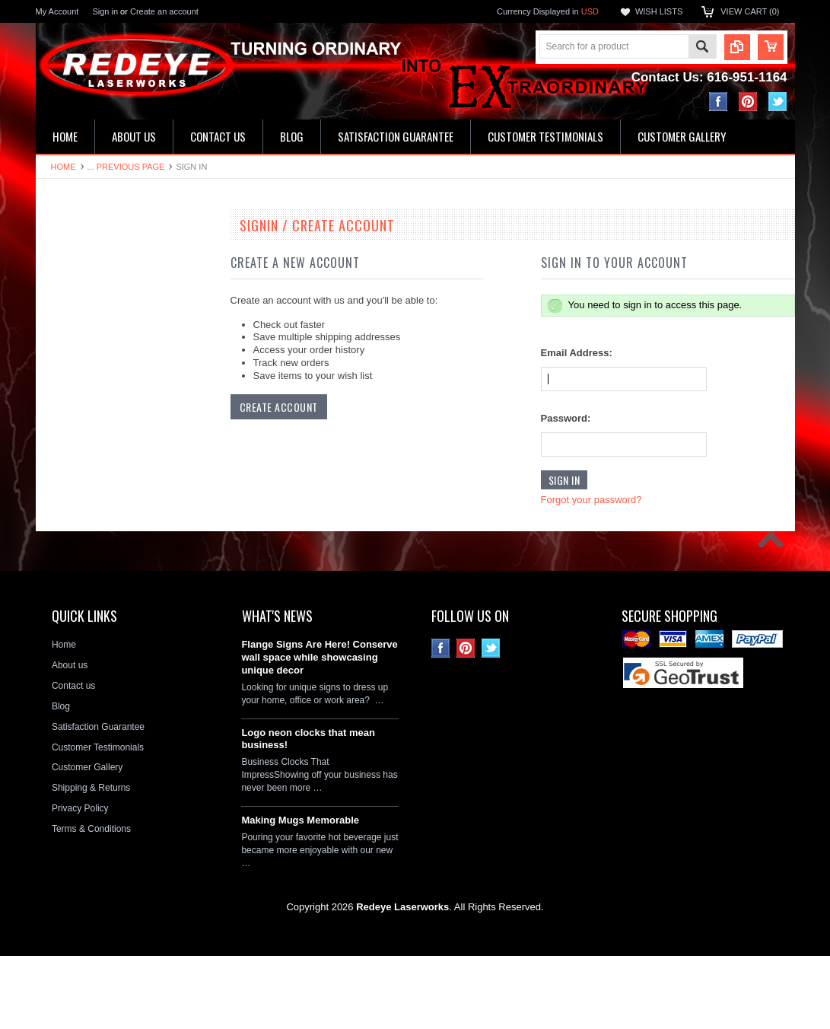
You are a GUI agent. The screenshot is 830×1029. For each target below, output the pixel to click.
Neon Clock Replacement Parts (107, 589)
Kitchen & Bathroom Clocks (99, 332)
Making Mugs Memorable (300, 893)
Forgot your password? (591, 499)
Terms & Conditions (91, 902)
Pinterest (748, 101)
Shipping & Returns (91, 860)
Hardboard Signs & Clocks (97, 383)
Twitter (777, 101)
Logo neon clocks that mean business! (308, 811)
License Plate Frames (88, 512)
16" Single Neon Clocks (92, 280)
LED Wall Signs (75, 306)
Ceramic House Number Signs (105, 408)
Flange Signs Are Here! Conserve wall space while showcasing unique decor (319, 730)
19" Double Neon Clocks (93, 254)
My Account (57, 11)
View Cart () (749, 11)
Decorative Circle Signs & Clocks (110, 460)
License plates (73, 486)
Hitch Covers (70, 538)
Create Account (279, 407)
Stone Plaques (73, 564)
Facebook (718, 101)
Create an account (164, 11)
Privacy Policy (80, 881)
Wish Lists (658, 11)
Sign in (105, 11)
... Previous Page (126, 166)
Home (63, 166)
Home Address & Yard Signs (101, 357)
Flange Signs (70, 434)
